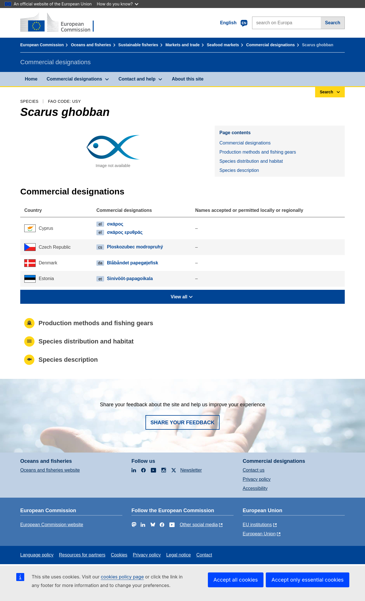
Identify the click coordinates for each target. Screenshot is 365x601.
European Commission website (51, 524)
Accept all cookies (236, 580)
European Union (259, 533)
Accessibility (255, 488)
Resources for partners (82, 554)
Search (332, 22)
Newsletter (191, 470)
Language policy (37, 554)
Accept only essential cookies (307, 580)
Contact (204, 554)
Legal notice (178, 554)
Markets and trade (182, 45)
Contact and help (136, 79)
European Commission (42, 45)
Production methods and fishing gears (257, 152)
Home (31, 79)
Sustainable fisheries (138, 45)
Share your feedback (183, 422)
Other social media (199, 524)
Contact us (253, 470)
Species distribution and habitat (251, 161)
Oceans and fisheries (91, 45)
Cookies (119, 554)
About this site (187, 79)
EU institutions (257, 524)
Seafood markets (223, 45)
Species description (239, 170)
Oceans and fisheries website (50, 470)
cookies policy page (122, 577)
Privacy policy (257, 479)
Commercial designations (270, 45)
